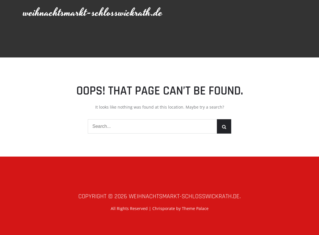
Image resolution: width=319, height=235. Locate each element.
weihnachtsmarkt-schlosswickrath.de (93, 12)
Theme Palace (195, 208)
